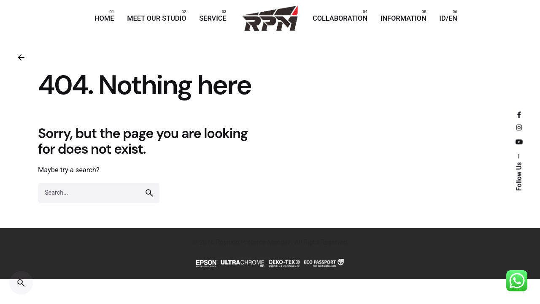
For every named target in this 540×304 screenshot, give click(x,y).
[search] (149, 193)
